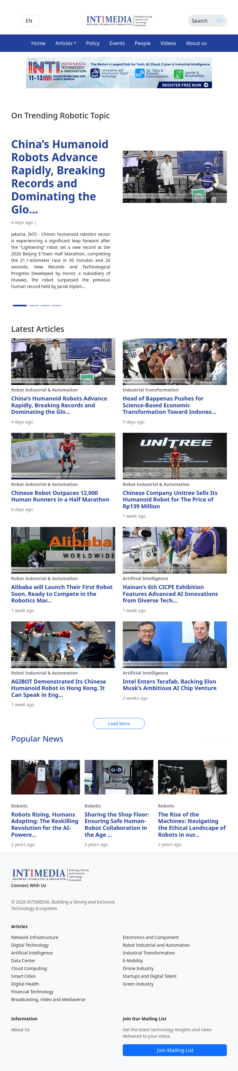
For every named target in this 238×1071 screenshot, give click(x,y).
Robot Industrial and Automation (156, 945)
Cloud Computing (29, 968)
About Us (20, 1029)
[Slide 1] (20, 305)
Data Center (23, 960)
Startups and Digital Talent (150, 976)
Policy (92, 43)
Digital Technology (30, 945)
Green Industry (138, 984)
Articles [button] (63, 43)
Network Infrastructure (34, 937)
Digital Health (25, 984)
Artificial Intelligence (32, 953)
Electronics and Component (151, 937)
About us (196, 43)
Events (117, 43)
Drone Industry (138, 968)
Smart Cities (23, 976)
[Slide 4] (56, 305)
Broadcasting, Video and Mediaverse (48, 999)
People (143, 43)
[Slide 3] (45, 305)
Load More (119, 723)
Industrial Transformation (149, 953)
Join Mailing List (175, 1050)
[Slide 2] (34, 305)
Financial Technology (32, 992)
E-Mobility (133, 960)
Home (38, 43)
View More (214, 738)
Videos (168, 43)
